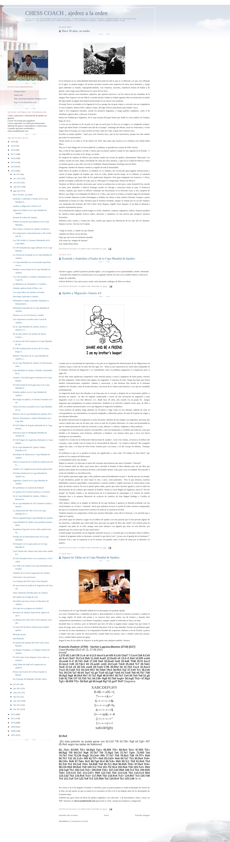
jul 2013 (17, 684)
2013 (13, 171)
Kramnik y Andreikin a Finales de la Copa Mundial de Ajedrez (98, 258)
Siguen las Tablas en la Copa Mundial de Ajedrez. (91, 557)
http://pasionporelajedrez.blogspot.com (30, 98)
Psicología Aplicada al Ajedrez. (26, 296)
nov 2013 (17, 178)
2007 (13, 735)
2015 (13, 162)
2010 (13, 722)
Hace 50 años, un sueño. (76, 31)
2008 (13, 731)
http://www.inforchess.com (25, 102)
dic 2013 (17, 174)
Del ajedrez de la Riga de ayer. (25, 597)
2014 (13, 166)
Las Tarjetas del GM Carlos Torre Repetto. (30, 581)
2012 (13, 714)
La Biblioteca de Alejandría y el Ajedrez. (30, 284)
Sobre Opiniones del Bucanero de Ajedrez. (30, 593)
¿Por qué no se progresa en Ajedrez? (28, 608)
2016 (13, 158)
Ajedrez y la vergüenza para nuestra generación (32, 469)
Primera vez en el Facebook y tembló (28, 315)
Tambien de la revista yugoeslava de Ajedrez (31, 573)
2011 (13, 718)
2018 (13, 150)
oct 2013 (17, 182)
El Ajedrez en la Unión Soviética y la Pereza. (31, 492)
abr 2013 (17, 697)
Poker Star (18, 95)
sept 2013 (17, 187)
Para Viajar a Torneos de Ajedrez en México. (31, 229)
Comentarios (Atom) (79, 821)
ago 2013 (17, 191)
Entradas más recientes (68, 815)
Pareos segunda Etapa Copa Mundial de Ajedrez (33, 518)
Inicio (106, 815)
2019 (13, 146)
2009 (13, 727)
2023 (13, 141)
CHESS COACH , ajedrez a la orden (66, 13)
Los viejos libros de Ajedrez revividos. (29, 292)
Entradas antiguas (142, 815)
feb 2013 (17, 705)
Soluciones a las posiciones (24, 577)
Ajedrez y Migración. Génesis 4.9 (81, 293)
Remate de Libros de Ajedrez (25, 217)
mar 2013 (17, 701)
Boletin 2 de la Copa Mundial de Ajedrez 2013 (32, 414)
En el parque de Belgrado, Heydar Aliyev (30, 679)
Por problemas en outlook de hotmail (28, 487)
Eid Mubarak (18, 638)
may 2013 (17, 692)
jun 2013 (17, 688)
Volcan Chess (19, 91)
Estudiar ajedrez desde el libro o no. (28, 288)
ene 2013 (17, 709)
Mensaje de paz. (19, 634)
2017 (13, 154)
